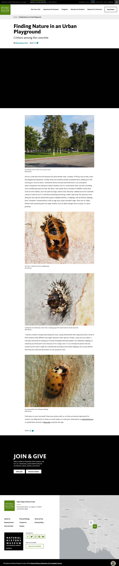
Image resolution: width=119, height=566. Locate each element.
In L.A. (88, 2)
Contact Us (23, 522)
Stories (93, 2)
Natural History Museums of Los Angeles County (46, 563)
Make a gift (19, 474)
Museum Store (9, 522)
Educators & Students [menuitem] (77, 9)
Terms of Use (39, 519)
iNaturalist (46, 422)
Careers (21, 526)
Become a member (33, 474)
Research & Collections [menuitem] (94, 9)
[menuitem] (14, 2)
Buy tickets (110, 9)
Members (110, 2)
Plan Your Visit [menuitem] (35, 9)
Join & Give (99, 2)
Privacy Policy (39, 522)
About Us (7, 519)
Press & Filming (24, 519)
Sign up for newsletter (35, 546)
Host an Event (8, 526)
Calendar (82, 2)
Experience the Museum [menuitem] (51, 9)
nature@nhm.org (87, 419)
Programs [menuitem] (65, 9)
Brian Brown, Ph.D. (22, 43)
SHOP (105, 2)
